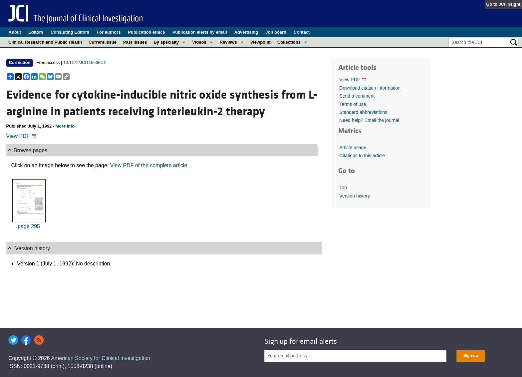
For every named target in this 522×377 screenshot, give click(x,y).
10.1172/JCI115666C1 (84, 62)
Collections (289, 42)
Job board (275, 32)
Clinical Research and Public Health (45, 42)
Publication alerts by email (199, 32)
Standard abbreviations (363, 112)
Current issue (103, 42)
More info (65, 126)
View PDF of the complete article (148, 165)
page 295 (29, 226)
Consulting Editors (70, 32)
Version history (354, 195)
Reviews (228, 42)
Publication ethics (146, 32)
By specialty (166, 42)
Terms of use (352, 104)
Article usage (352, 147)
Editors (35, 32)
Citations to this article (362, 155)
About (15, 32)
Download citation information (369, 88)
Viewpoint (260, 42)
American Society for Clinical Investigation (100, 358)
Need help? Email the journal (369, 120)
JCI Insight (509, 4)
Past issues (135, 42)
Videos (199, 42)
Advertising (246, 32)
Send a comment (357, 96)
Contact (302, 32)
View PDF (21, 136)
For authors (109, 32)
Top (343, 187)
